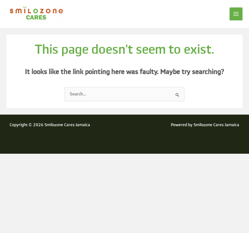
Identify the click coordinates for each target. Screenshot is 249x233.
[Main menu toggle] (236, 14)
